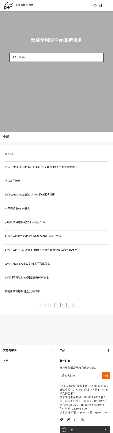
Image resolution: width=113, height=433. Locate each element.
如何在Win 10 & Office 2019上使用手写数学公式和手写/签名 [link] (41, 249)
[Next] (74, 305)
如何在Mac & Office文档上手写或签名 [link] (27, 263)
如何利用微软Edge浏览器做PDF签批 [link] (27, 277)
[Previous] (38, 305)
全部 (56, 136)
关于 (28, 350)
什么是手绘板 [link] (13, 180)
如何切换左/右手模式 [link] (17, 208)
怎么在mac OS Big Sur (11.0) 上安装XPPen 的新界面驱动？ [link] (41, 166)
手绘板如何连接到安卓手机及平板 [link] (25, 222)
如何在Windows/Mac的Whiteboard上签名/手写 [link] (33, 236)
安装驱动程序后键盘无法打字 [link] (22, 291)
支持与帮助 (28, 339)
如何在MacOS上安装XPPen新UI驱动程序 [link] (30, 194)
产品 (85, 339)
